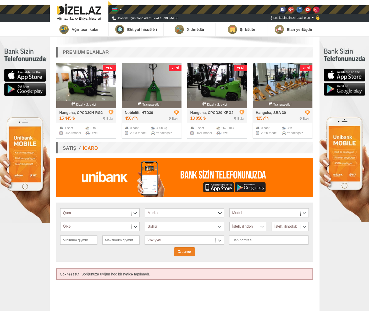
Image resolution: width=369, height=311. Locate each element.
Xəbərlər (275, 304)
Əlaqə (308, 304)
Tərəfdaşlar (256, 304)
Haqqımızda (234, 304)
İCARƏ (90, 148)
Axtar (186, 252)
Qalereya (293, 304)
